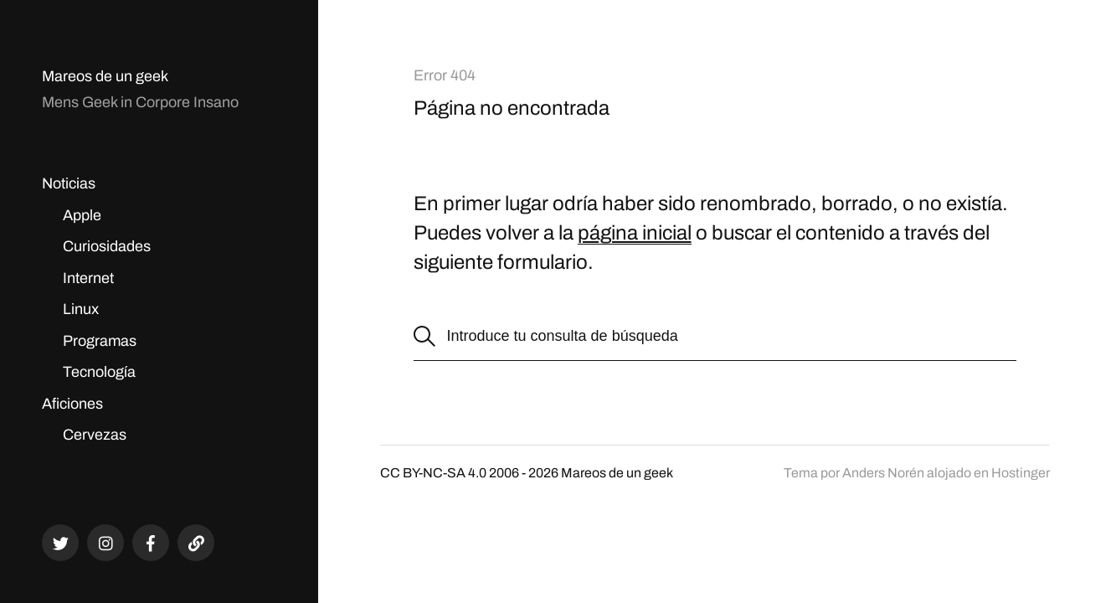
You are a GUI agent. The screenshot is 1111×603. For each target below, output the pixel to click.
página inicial (635, 233)
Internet (88, 278)
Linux (81, 309)
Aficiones (72, 403)
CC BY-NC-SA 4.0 (433, 473)
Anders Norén (883, 473)
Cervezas (94, 434)
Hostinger (1020, 473)
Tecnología (99, 371)
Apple (82, 215)
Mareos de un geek (105, 76)
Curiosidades (107, 246)
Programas (99, 340)
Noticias (68, 183)
